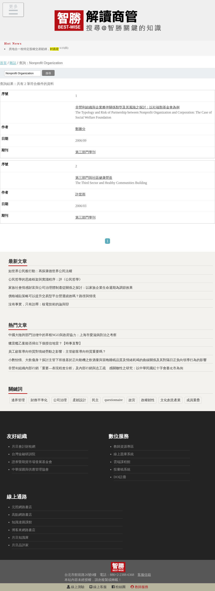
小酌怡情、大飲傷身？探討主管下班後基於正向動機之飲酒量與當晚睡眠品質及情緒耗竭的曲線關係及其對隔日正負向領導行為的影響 (107, 360)
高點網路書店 (22, 514)
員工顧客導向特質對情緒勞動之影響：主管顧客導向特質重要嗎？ (57, 351)
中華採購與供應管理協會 (30, 469)
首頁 (3, 63)
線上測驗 (75, 587)
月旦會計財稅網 (23, 446)
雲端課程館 (122, 462)
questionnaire (114, 400)
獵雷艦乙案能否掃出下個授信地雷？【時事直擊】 (45, 343)
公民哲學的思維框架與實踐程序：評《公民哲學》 (45, 279)
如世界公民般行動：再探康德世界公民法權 (40, 271)
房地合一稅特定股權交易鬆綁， (38, 49)
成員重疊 (193, 400)
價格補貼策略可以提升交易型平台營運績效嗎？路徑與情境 (52, 296)
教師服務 (139, 587)
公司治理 (60, 400)
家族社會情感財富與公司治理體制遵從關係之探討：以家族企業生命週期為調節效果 (70, 287)
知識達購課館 (22, 522)
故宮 (131, 400)
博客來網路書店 (23, 530)
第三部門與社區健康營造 (93, 177)
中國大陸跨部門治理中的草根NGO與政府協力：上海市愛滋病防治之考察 (62, 335)
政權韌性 (148, 400)
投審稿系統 (122, 469)
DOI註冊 (120, 477)
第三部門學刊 (85, 152)
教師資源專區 (124, 446)
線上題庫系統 (124, 454)
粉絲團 (119, 587)
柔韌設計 (79, 400)
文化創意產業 (170, 400)
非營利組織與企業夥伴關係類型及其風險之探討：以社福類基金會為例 (127, 107)
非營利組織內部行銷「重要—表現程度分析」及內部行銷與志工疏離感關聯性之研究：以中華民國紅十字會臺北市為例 (95, 368)
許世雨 (80, 194)
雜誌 (12, 63)
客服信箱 (144, 574)
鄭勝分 (80, 129)
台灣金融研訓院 (23, 454)
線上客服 (98, 587)
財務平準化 (39, 400)
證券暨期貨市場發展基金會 (32, 462)
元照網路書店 (22, 507)
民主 (95, 400)
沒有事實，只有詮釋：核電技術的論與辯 (38, 304)
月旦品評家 (20, 545)
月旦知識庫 (20, 537)
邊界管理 (18, 400)
